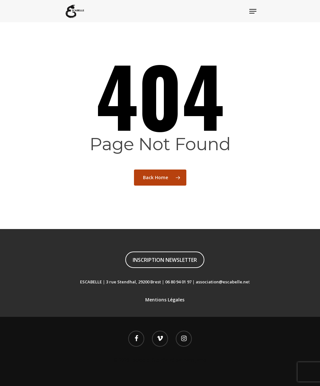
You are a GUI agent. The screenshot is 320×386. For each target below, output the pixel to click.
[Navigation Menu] (252, 11)
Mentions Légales (164, 300)
